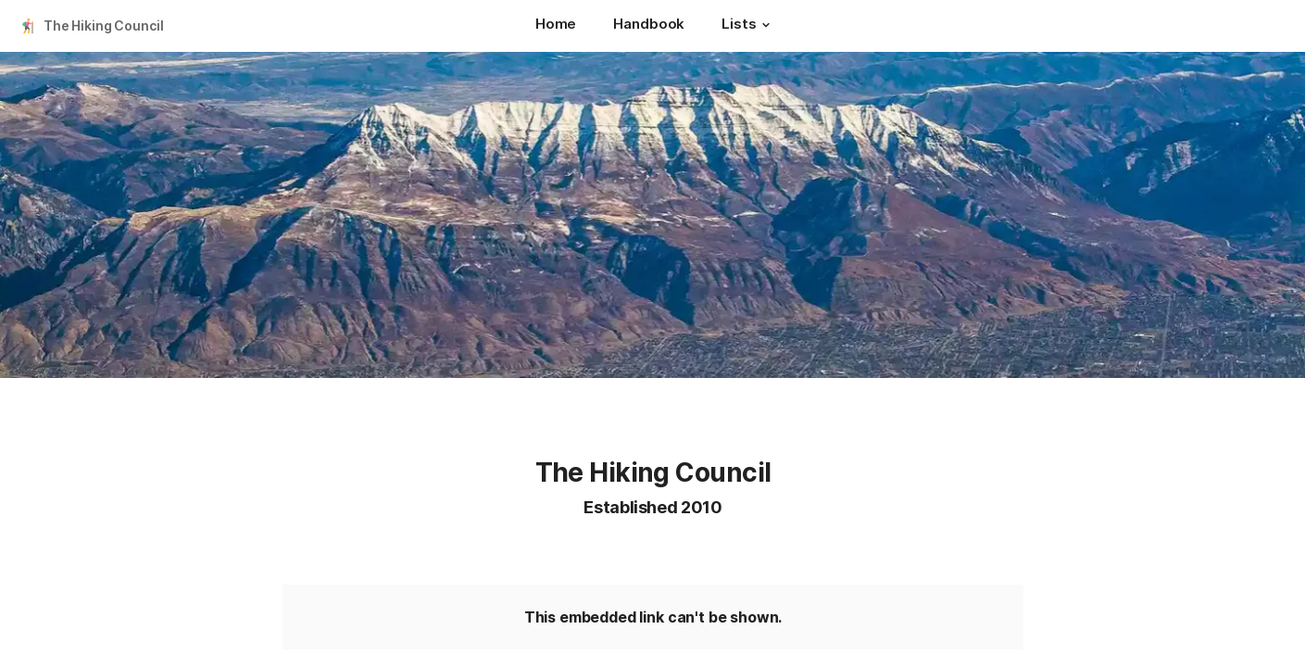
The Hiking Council (103, 25)
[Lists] (748, 26)
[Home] (556, 26)
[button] (766, 25)
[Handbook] (649, 26)
